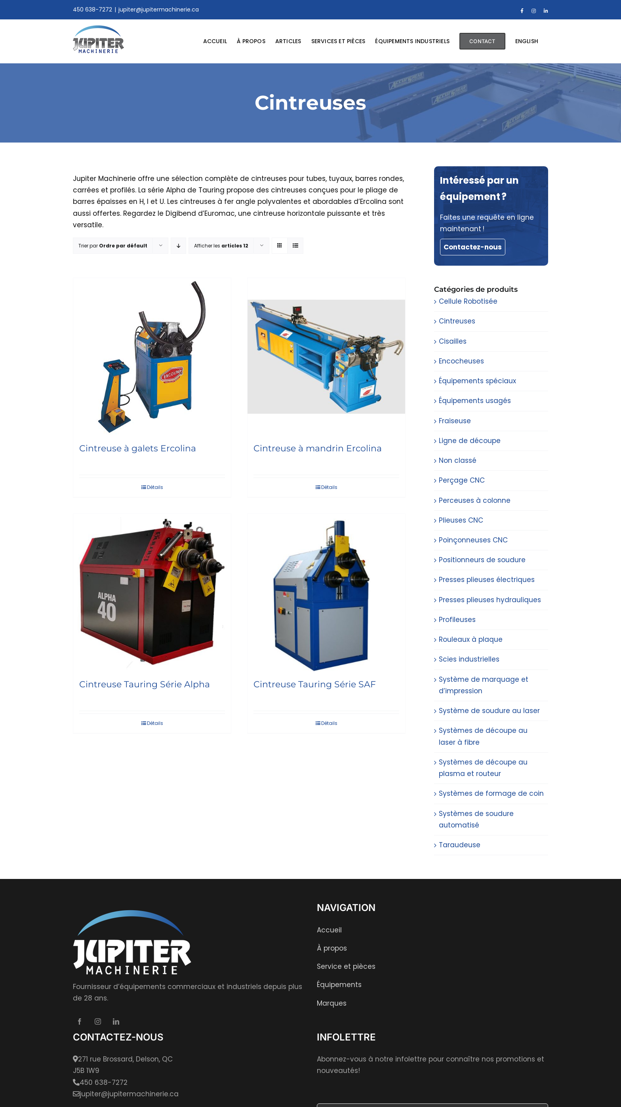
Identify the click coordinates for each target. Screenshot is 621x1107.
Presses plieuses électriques (487, 579)
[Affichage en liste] (295, 245)
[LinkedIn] (116, 1021)
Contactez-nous (473, 247)
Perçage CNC (462, 480)
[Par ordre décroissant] (178, 246)
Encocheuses (461, 361)
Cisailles (453, 341)
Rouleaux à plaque (471, 639)
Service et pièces (346, 966)
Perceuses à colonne (475, 500)
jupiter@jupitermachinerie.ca (158, 9)
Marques (332, 1003)
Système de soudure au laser (489, 710)
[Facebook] (79, 1021)
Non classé (457, 460)
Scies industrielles (469, 659)
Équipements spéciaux (477, 381)
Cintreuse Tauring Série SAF (314, 684)
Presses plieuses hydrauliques (490, 600)
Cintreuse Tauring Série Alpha (144, 684)
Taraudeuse (459, 845)
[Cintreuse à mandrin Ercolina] (326, 357)
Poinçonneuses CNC (473, 540)
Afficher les (221, 245)
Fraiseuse (455, 421)
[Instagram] (98, 1021)
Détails (155, 487)
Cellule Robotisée (468, 301)
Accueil (329, 930)
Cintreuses (457, 321)
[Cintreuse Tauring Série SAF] (326, 592)
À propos (332, 948)
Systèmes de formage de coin (491, 793)
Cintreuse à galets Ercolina (137, 448)
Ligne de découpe (470, 440)
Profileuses (457, 619)
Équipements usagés (475, 400)
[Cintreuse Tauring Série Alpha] (152, 592)
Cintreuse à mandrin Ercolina (317, 448)
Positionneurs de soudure (482, 560)
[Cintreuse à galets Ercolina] (152, 357)
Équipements (339, 984)
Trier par (112, 245)
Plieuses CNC (461, 520)
